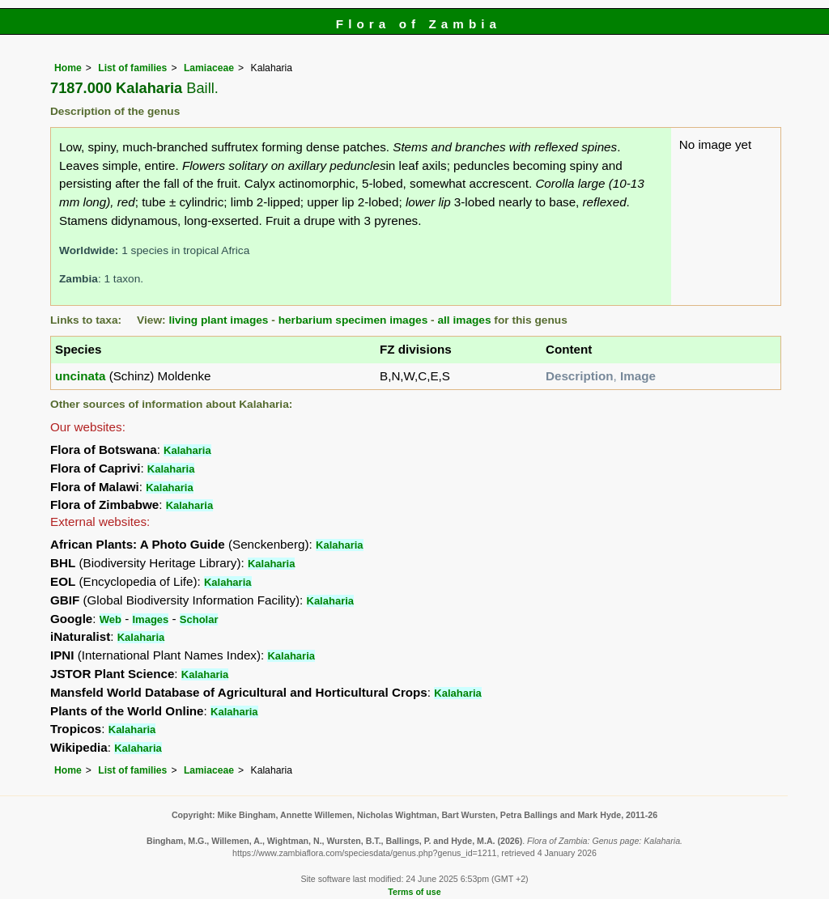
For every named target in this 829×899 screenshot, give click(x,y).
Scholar (199, 619)
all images (464, 320)
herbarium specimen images (353, 320)
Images (150, 619)
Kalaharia (187, 450)
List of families (132, 68)
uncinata (80, 376)
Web (110, 619)
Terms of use (414, 892)
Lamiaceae (209, 68)
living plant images (218, 320)
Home (68, 68)
